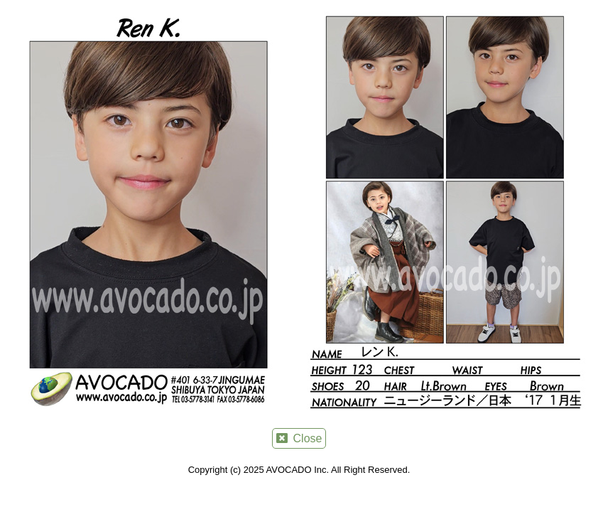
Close (299, 438)
